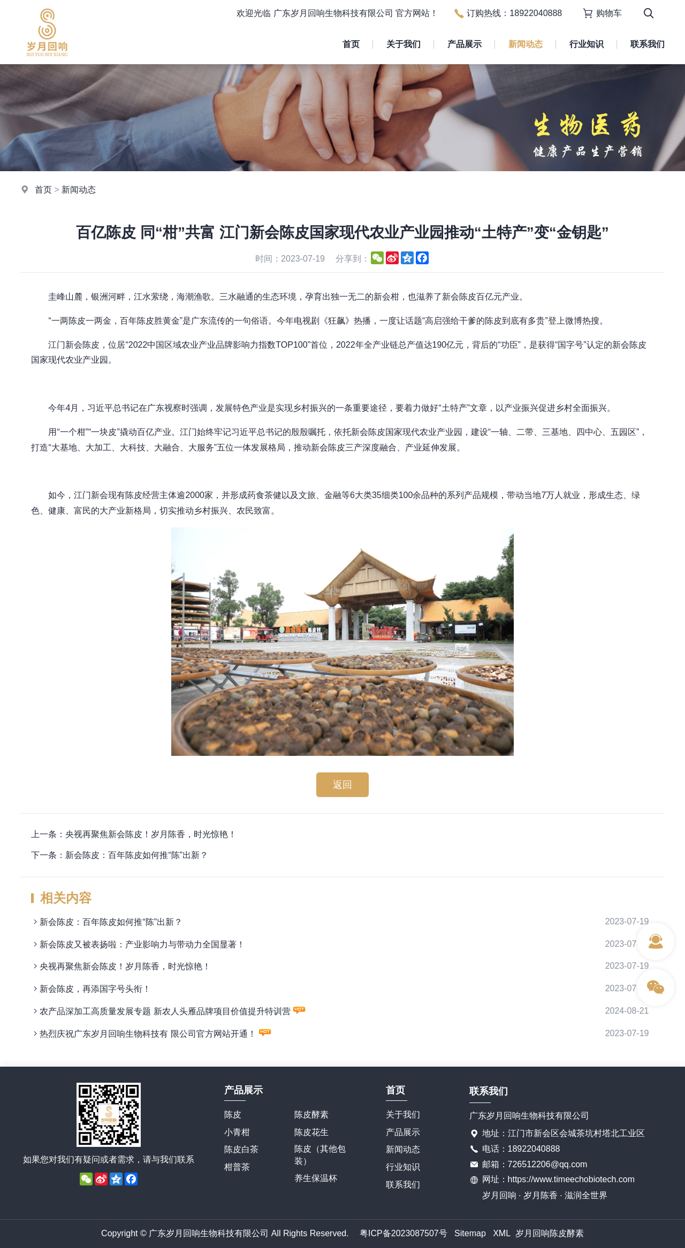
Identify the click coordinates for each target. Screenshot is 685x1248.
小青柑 (237, 1132)
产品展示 (464, 44)
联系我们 (647, 44)
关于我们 (403, 44)
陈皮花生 (311, 1132)
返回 (342, 784)
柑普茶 (237, 1167)
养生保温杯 (315, 1178)
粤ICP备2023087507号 (403, 1233)
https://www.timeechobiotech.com (571, 1179)
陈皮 (232, 1114)
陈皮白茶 (241, 1149)
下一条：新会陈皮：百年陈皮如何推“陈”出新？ (119, 855)
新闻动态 (525, 44)
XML (502, 1233)
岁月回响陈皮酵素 (549, 1233)
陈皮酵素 (311, 1114)
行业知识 (586, 44)
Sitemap (470, 1233)
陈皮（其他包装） (320, 1154)
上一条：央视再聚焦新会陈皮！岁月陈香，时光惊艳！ (134, 834)
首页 (351, 44)
